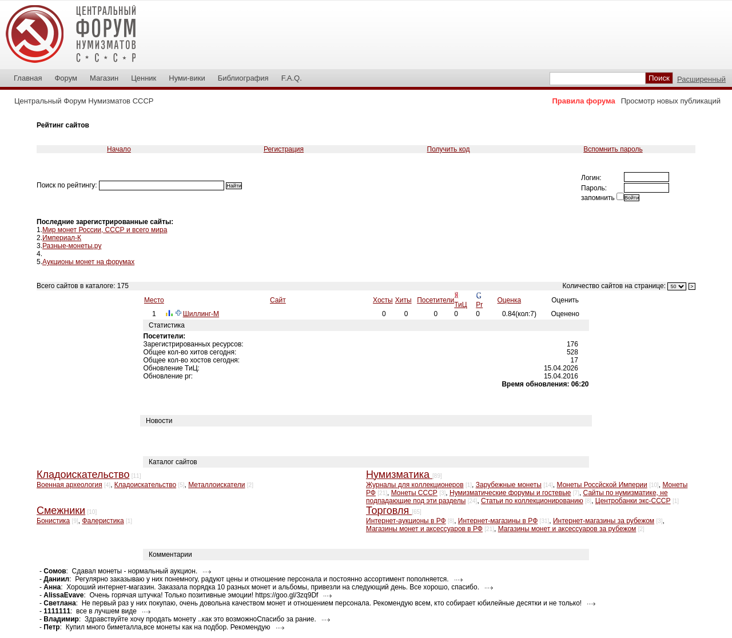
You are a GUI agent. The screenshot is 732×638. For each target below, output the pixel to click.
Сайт (278, 300)
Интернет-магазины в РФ (498, 521)
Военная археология (69, 485)
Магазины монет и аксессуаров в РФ (424, 529)
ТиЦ (460, 305)
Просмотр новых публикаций (671, 101)
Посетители (435, 300)
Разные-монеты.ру (71, 246)
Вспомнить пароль (612, 149)
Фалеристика (103, 521)
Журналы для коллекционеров (415, 485)
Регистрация (284, 149)
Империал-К (61, 238)
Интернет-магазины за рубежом (603, 521)
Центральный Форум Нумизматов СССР (83, 101)
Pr (479, 305)
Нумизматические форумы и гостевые (510, 493)
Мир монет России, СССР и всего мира (104, 230)
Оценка (510, 300)
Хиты (403, 300)
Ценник (143, 78)
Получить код (448, 149)
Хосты (383, 300)
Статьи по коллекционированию (532, 501)
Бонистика (53, 521)
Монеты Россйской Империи (602, 485)
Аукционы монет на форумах (88, 262)
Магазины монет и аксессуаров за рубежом (567, 529)
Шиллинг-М (201, 314)
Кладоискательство (145, 485)
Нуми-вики (187, 78)
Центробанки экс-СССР (633, 501)
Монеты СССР (414, 493)
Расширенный (701, 79)
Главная (28, 78)
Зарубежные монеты (509, 485)
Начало (119, 149)
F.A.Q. (291, 78)
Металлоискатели (216, 485)
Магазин (104, 78)
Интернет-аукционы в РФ (406, 521)
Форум (65, 78)
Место (154, 300)
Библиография (243, 78)
